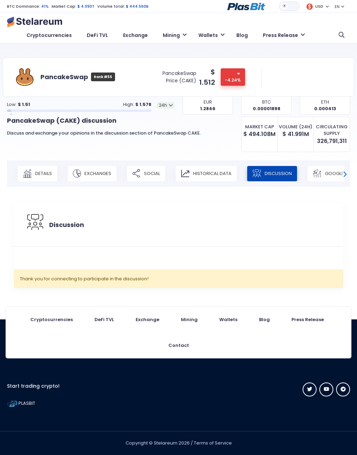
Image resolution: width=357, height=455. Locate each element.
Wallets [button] (208, 35)
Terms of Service (213, 443)
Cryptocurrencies (49, 35)
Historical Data (206, 174)
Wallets (228, 319)
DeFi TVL (97, 35)
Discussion (272, 174)
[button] (246, 6)
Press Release (307, 319)
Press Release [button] (280, 35)
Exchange (135, 35)
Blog (242, 35)
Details (37, 174)
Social (146, 174)
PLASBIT (21, 403)
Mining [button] (171, 35)
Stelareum (165, 443)
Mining (189, 319)
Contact (178, 345)
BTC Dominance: (23, 6)
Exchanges (92, 174)
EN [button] (337, 6)
